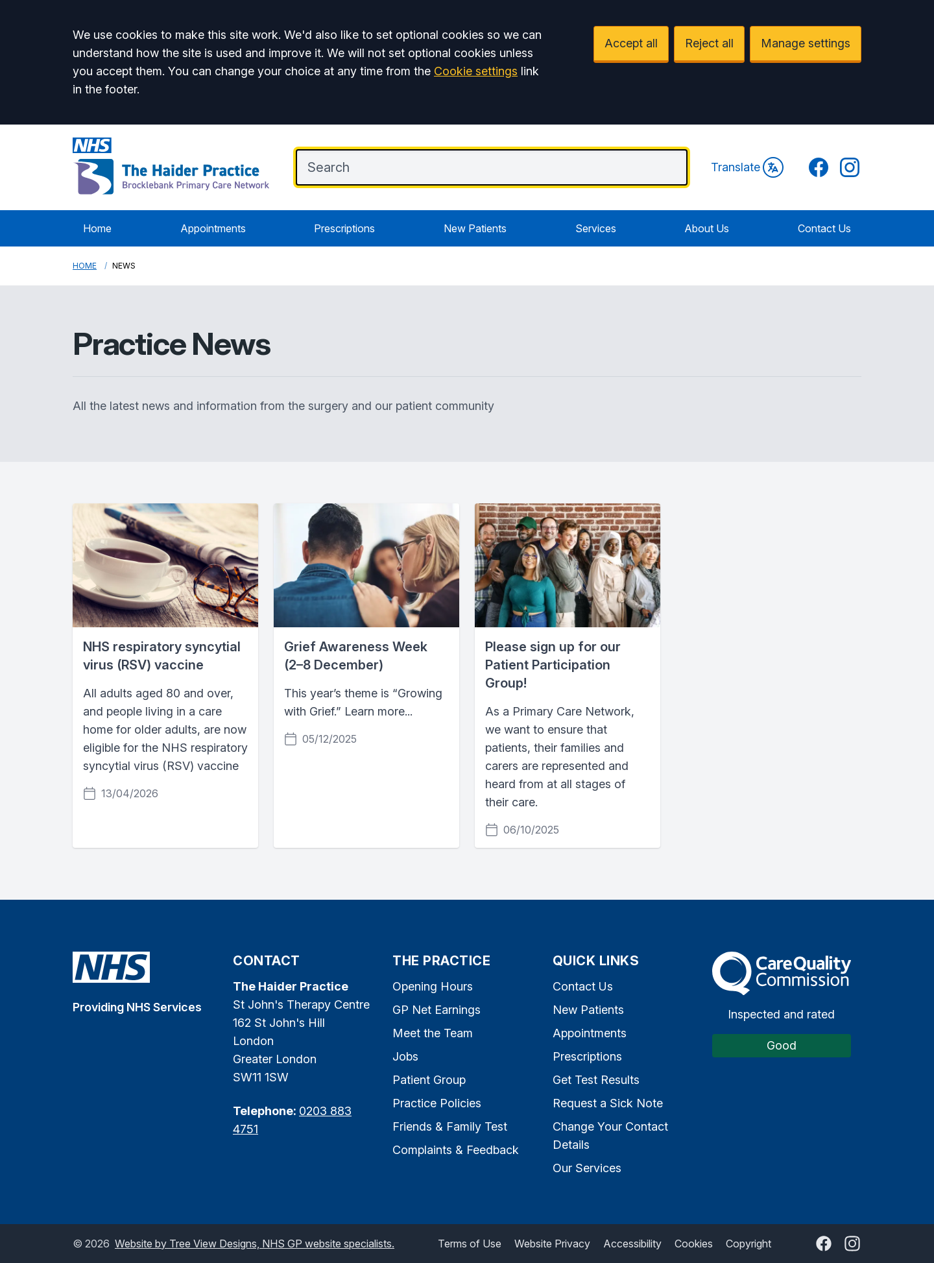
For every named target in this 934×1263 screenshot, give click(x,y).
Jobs (405, 1056)
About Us (706, 228)
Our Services (587, 1168)
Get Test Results (596, 1080)
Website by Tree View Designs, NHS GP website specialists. (254, 1243)
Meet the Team (432, 1033)
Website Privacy (552, 1243)
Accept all (631, 43)
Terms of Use (469, 1243)
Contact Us (824, 228)
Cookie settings (476, 71)
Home (97, 228)
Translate (747, 167)
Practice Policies (436, 1103)
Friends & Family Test (449, 1126)
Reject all (709, 43)
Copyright (748, 1243)
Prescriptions (344, 228)
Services (595, 228)
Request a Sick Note (608, 1103)
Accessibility (632, 1243)
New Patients (475, 228)
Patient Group (429, 1080)
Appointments (213, 228)
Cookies (694, 1243)
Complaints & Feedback (455, 1150)
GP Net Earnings (436, 1009)
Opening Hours (432, 986)
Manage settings (805, 43)
